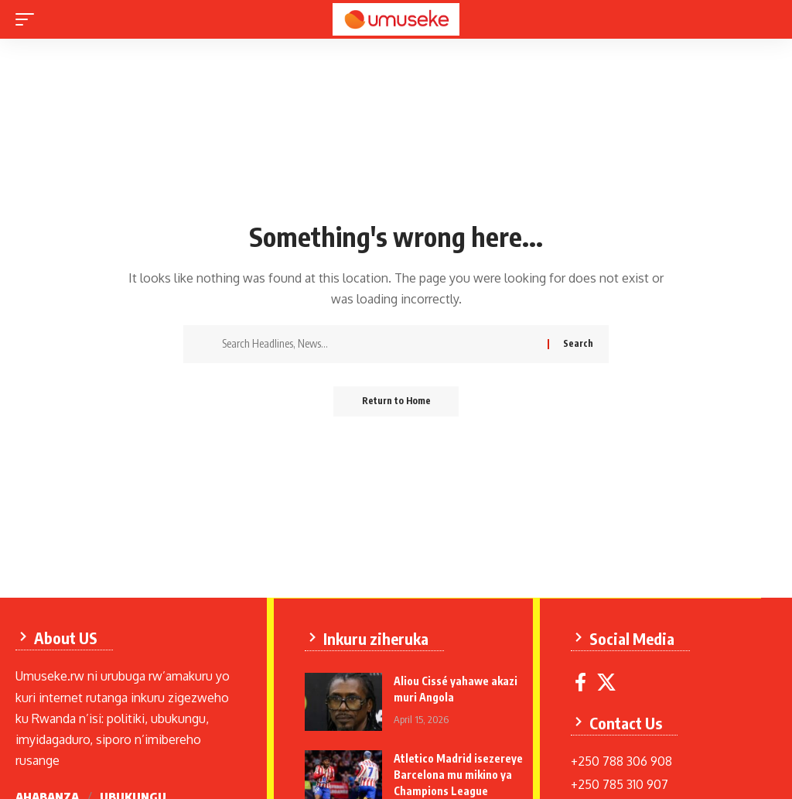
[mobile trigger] (28, 19)
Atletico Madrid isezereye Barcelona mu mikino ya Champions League (459, 774)
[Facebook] (581, 682)
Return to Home (396, 401)
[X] (607, 682)
